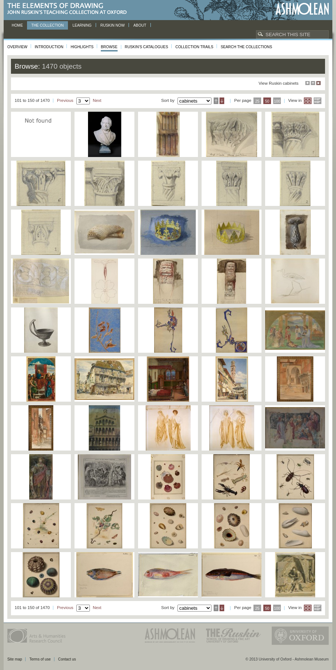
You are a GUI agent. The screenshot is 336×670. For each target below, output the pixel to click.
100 (277, 101)
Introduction (49, 47)
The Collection (47, 25)
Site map (14, 659)
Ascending (216, 100)
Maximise (307, 83)
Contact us (67, 659)
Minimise (313, 83)
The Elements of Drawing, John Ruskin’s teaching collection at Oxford (69, 9)
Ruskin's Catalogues (146, 47)
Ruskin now (112, 25)
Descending (221, 100)
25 (257, 101)
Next (97, 100)
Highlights (81, 47)
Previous (65, 100)
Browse (109, 47)
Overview (17, 47)
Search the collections (246, 47)
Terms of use (40, 659)
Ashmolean (302, 9)
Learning (81, 25)
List (317, 100)
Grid (308, 100)
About (139, 25)
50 (267, 101)
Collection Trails (194, 47)
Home (17, 25)
